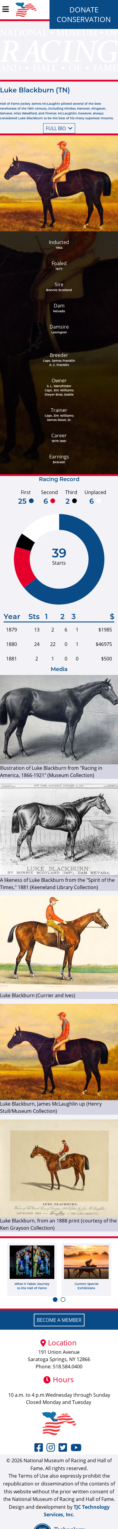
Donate (83, 9)
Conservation (84, 19)
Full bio (59, 128)
